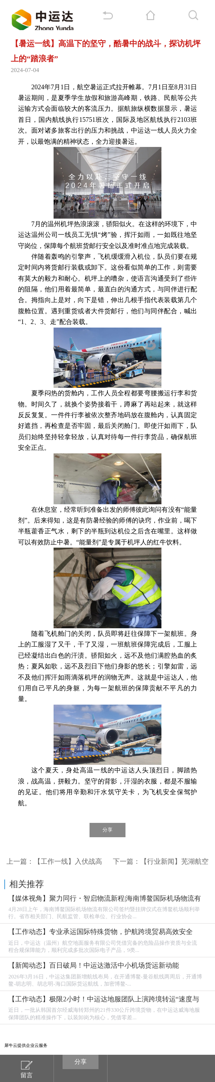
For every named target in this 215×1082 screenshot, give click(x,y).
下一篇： (161, 861)
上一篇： (54, 861)
